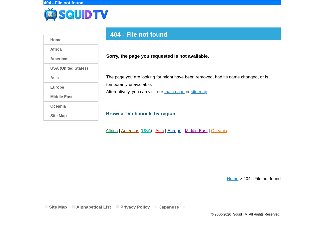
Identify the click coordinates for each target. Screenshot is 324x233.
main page (174, 91)
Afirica (112, 130)
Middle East (196, 130)
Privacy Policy (135, 207)
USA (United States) (69, 68)
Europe (174, 130)
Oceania (219, 130)
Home (232, 178)
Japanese (169, 207)
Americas (130, 130)
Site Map (58, 116)
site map (199, 91)
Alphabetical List (93, 207)
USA (146, 130)
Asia (159, 130)
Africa (56, 49)
